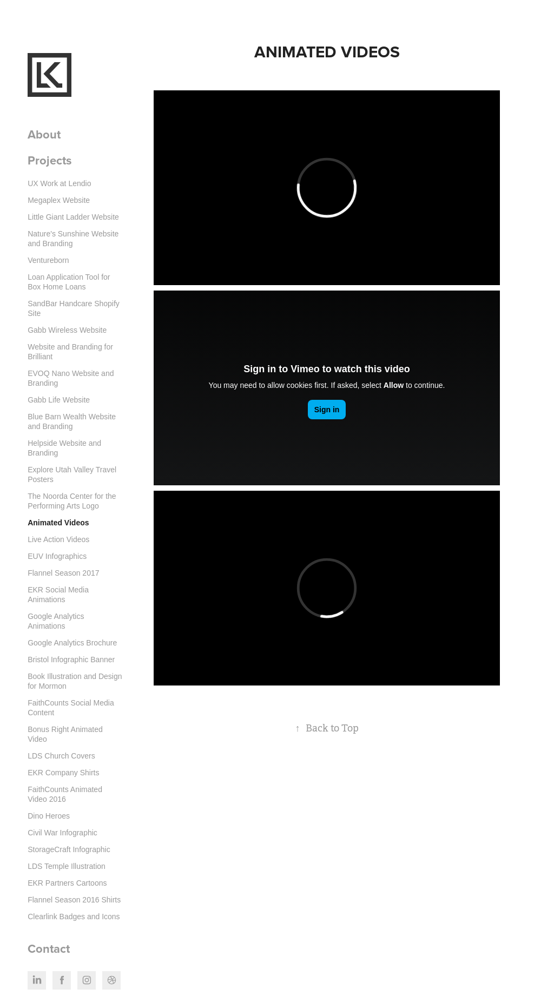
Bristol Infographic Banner (71, 659)
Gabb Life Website (59, 399)
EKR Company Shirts (63, 772)
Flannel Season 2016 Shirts (74, 899)
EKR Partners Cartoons (67, 883)
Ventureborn (48, 260)
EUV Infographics (57, 556)
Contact (49, 948)
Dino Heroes (49, 816)
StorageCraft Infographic (69, 849)
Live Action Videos (58, 539)
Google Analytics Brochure (72, 642)
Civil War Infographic (62, 832)
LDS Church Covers (61, 756)
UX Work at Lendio (59, 183)
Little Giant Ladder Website (73, 217)
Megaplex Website (59, 200)
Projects (50, 160)
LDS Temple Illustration (66, 866)
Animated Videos (58, 522)
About (44, 134)
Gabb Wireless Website (67, 330)
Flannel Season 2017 (63, 573)
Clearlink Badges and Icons (74, 916)
